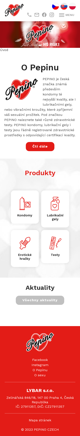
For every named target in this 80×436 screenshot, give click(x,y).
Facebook (40, 360)
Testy (55, 255)
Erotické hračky (25, 257)
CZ (55, 6)
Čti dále (40, 146)
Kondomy (24, 215)
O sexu (40, 375)
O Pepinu (40, 370)
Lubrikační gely (55, 217)
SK (64, 6)
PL (72, 6)
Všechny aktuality (40, 300)
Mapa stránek (40, 420)
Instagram (40, 365)
